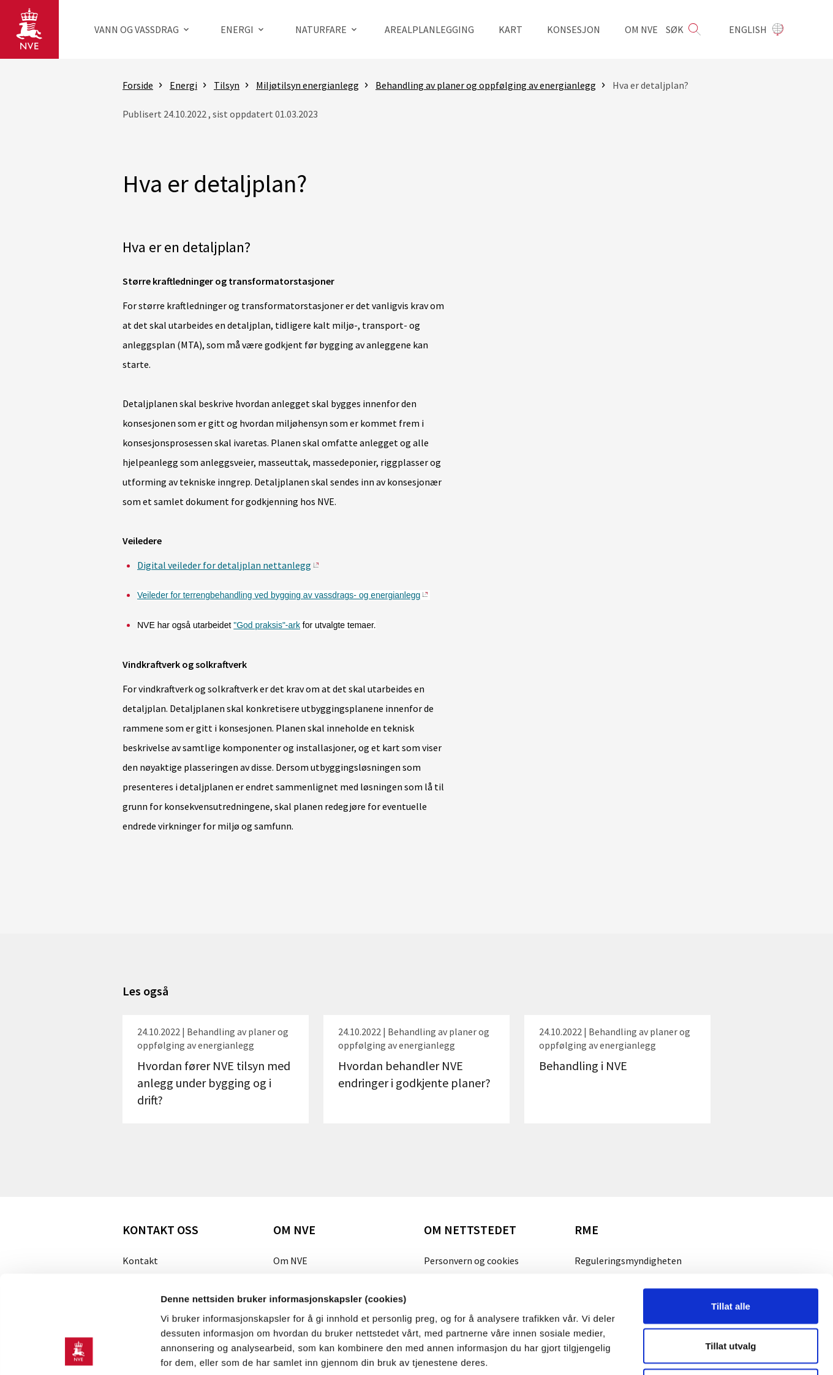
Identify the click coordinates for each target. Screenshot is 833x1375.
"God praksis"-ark (266, 625)
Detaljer (652, 1351)
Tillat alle (730, 1214)
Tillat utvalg (730, 1254)
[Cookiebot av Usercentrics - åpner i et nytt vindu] (79, 1351)
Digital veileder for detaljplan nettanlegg (224, 565)
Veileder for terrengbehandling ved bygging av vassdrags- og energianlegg (278, 595)
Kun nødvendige (731, 1294)
